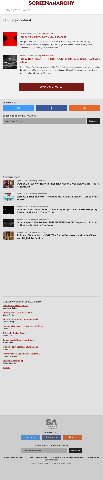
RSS (72, 437)
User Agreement (76, 457)
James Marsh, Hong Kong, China (18, 340)
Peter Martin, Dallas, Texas (15, 305)
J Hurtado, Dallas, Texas (14, 333)
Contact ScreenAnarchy (38, 457)
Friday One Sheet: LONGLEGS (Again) (43, 36)
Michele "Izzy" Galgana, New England (20, 347)
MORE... (6, 367)
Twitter (30, 437)
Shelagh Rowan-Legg (13, 361)
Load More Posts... (51, 87)
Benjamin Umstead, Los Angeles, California (23, 326)
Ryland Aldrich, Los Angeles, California (21, 354)
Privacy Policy (59, 457)
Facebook (51, 437)
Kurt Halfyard (47, 33)
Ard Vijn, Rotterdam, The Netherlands (20, 319)
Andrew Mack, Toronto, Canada (17, 312)
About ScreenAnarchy (14, 457)
